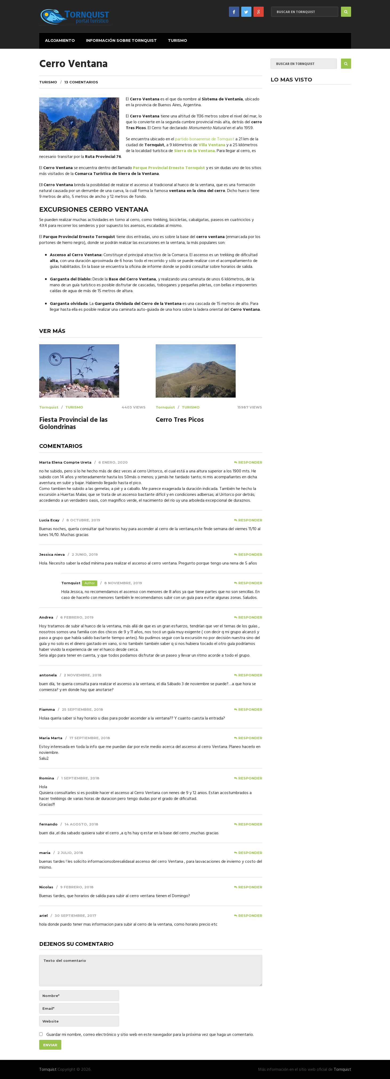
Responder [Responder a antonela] (250, 674)
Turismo (176, 40)
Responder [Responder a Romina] (250, 777)
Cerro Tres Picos (180, 419)
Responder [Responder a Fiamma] (250, 709)
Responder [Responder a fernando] (250, 823)
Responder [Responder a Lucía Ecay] (250, 519)
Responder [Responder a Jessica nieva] (250, 554)
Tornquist (48, 406)
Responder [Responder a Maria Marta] (250, 737)
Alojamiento (59, 40)
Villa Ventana (212, 144)
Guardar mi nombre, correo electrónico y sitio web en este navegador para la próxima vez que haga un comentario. (150, 1034)
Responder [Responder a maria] (250, 852)
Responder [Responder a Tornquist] (250, 582)
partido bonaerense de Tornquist (204, 138)
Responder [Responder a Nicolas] (250, 886)
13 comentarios (81, 81)
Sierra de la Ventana (194, 150)
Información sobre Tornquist (120, 40)
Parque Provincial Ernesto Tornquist (169, 167)
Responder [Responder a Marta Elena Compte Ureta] (250, 462)
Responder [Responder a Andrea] (250, 617)
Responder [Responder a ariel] (250, 915)
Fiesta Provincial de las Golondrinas (73, 423)
